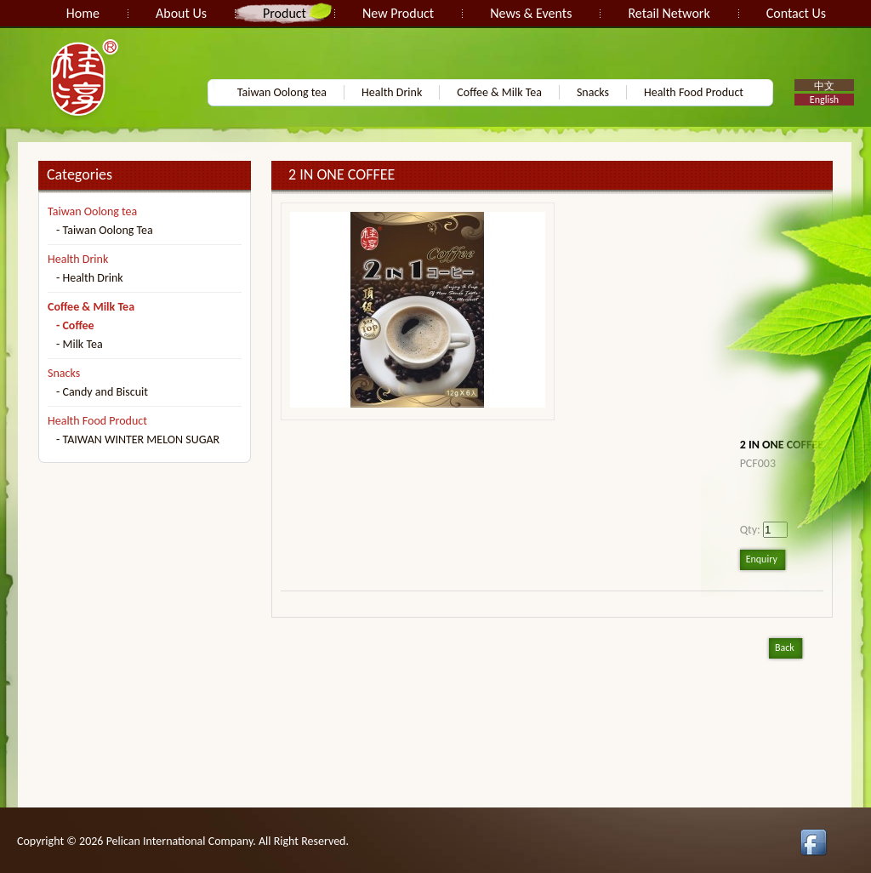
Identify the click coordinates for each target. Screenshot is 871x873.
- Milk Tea (79, 344)
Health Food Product (693, 92)
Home (83, 13)
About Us (181, 13)
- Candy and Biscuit (102, 392)
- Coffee (75, 325)
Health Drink (391, 92)
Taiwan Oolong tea (282, 92)
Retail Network (668, 13)
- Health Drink (89, 278)
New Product (398, 13)
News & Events (531, 13)
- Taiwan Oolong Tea (104, 230)
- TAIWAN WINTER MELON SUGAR (137, 439)
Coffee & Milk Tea (499, 92)
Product (284, 13)
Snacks (593, 92)
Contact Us (796, 13)
